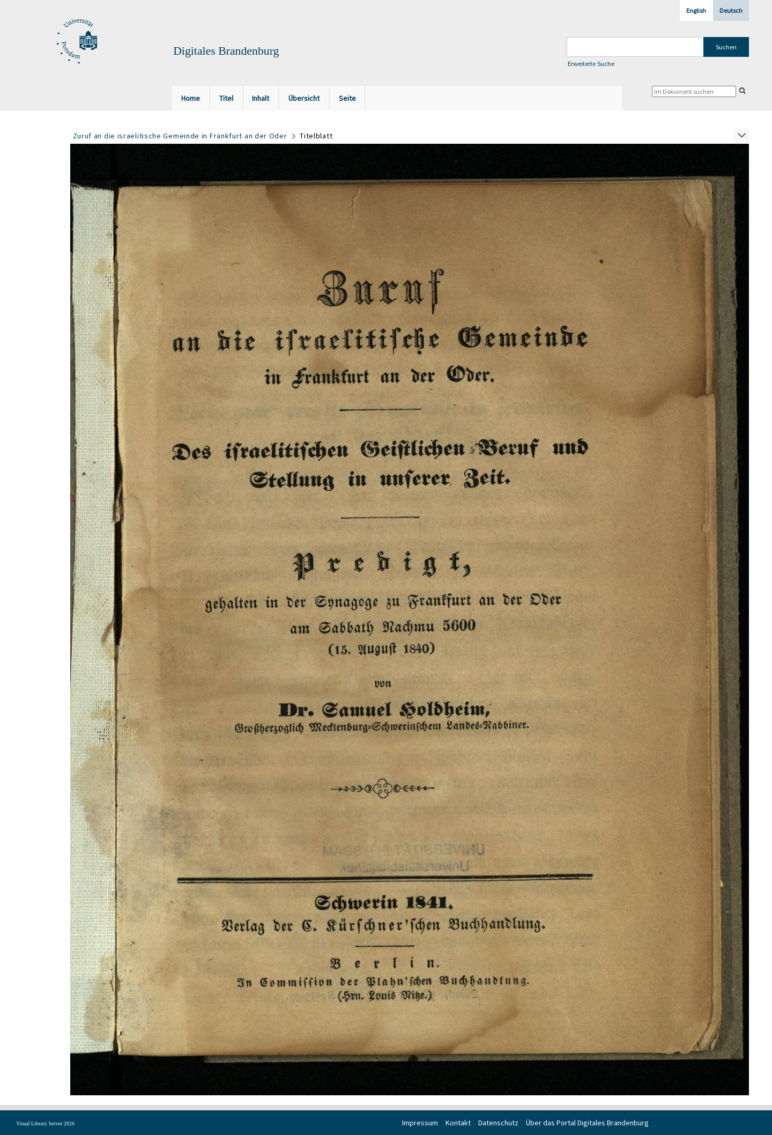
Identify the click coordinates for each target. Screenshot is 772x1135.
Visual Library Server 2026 (45, 1123)
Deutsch (731, 10)
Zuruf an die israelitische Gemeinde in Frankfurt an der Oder (180, 136)
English (696, 10)
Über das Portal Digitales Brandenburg (587, 1122)
